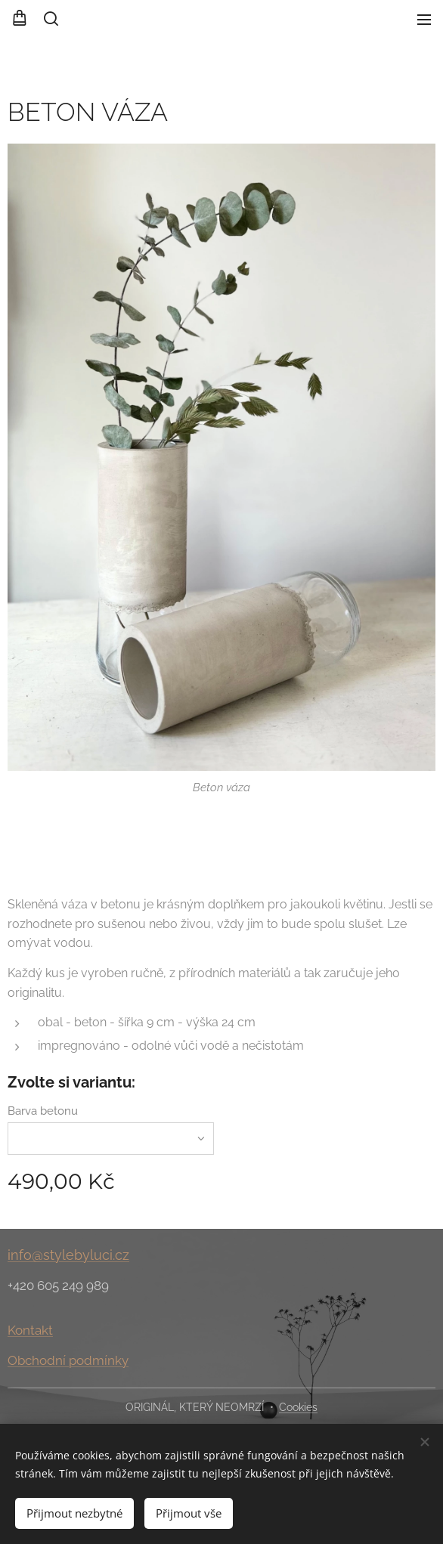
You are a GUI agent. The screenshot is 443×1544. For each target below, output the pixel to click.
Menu (424, 19)
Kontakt (30, 1330)
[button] (50, 19)
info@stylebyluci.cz (68, 1255)
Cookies (298, 1407)
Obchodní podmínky (68, 1360)
